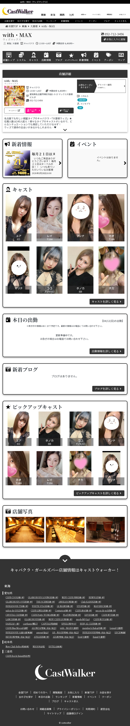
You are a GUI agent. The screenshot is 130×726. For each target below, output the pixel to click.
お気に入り (122, 14)
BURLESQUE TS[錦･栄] (17, 606)
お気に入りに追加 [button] (114, 39)
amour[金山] (42, 632)
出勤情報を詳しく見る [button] (107, 351)
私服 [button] (80, 108)
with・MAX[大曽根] (69, 628)
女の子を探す (23, 20)
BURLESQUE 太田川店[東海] (19, 632)
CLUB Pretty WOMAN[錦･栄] (45, 614)
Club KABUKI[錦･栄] (91, 601)
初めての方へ (40, 692)
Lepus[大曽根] (116, 628)
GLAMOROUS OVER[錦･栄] (19, 601)
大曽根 (34, 26)
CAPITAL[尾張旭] (49, 623)
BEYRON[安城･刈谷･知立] (18, 636)
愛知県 (8, 593)
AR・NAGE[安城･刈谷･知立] (65, 632)
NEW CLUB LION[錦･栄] (60, 619)
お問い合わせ (27, 709)
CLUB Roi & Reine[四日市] (18, 655)
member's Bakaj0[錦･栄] (94, 628)
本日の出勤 (37, 20)
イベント (79, 20)
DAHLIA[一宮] (12, 623)
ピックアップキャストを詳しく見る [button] (99, 493)
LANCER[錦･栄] (13, 619)
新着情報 (65, 20)
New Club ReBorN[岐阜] (17, 646)
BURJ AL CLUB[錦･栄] (90, 623)
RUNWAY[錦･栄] (96, 597)
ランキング (51, 20)
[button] (14, 110)
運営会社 (105, 709)
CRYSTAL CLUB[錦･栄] (17, 614)
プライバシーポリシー (68, 709)
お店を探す (9, 20)
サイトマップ (54, 713)
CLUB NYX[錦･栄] (110, 614)
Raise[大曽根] (99, 636)
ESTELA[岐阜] (55, 646)
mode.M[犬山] (83, 619)
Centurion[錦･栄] (63, 610)
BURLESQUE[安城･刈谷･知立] (96, 632)
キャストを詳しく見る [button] (107, 301)
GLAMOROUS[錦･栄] (34, 619)
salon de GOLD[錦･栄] (16, 610)
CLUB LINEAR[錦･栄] (41, 610)
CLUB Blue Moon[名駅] (17, 628)
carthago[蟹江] (30, 623)
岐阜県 (8, 642)
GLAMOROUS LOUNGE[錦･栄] (43, 597)
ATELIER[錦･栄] (41, 636)
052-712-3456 (114, 34)
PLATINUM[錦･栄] (72, 614)
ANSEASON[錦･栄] (68, 601)
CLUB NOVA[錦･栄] (102, 619)
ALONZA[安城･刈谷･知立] (44, 628)
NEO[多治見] (39, 646)
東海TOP (89, 692)
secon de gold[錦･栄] (105, 610)
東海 (52, 14)
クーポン (93, 20)
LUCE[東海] (120, 632)
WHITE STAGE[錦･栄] (42, 606)
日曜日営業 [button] (82, 100)
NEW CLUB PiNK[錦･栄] (73, 597)
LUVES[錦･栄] (91, 614)
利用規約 (90, 709)
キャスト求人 (96, 14)
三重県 (8, 651)
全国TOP (83, 14)
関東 (43, 14)
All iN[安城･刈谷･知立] (63, 636)
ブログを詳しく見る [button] (108, 389)
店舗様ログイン (75, 713)
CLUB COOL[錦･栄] (15, 597)
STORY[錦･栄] (83, 606)
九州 (71, 14)
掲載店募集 (45, 709)
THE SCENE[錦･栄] (45, 601)
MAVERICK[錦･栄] (103, 606)
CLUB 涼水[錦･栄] (83, 610)
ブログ (107, 20)
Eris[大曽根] (83, 636)
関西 (62, 14)
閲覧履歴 (109, 14)
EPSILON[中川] (68, 623)
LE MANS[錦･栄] (65, 606)
